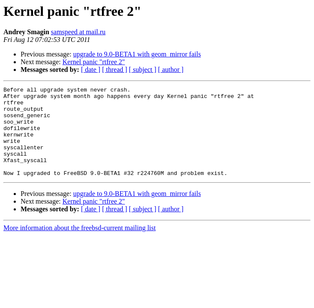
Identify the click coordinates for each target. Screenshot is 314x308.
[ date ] (90, 69)
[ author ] (171, 69)
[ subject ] (142, 69)
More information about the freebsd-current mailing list (79, 245)
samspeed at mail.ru (78, 32)
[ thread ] (114, 69)
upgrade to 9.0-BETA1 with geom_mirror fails (137, 54)
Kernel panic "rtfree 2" (94, 61)
